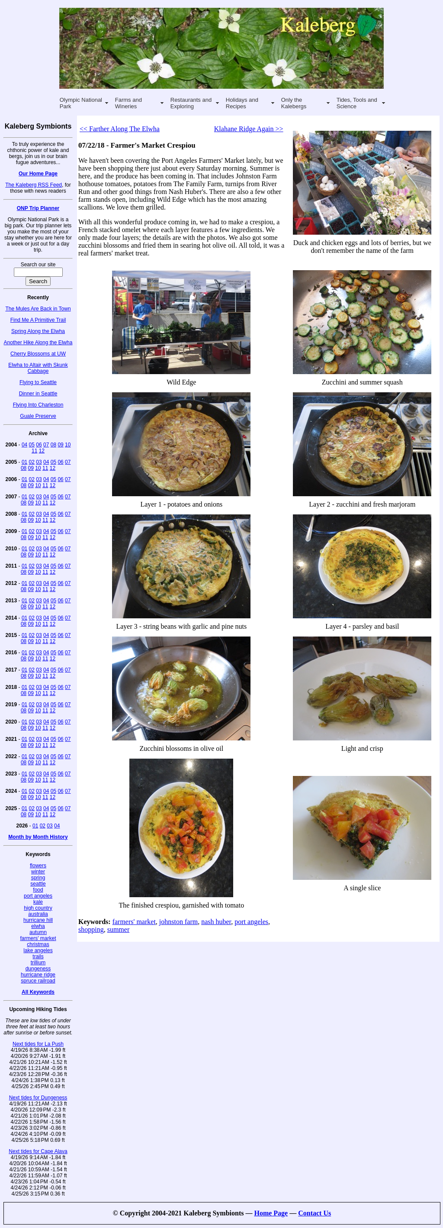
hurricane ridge (38, 975)
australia (38, 914)
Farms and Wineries (128, 103)
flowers (38, 866)
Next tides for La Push (38, 1044)
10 (68, 445)
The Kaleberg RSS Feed (33, 185)
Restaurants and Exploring (191, 103)
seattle (37, 884)
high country (38, 908)
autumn (38, 932)
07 (46, 445)
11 (34, 451)
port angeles (38, 896)
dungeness (38, 969)
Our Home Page (38, 174)
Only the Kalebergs (294, 103)
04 (24, 445)
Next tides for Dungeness (38, 1098)
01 (24, 462)
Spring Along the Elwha (38, 331)
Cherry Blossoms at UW (38, 354)
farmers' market (38, 938)
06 (39, 445)
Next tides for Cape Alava (38, 1151)
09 (60, 445)
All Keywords (38, 992)
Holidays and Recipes (242, 103)
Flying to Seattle (38, 382)
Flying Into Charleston (38, 405)
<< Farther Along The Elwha (120, 128)
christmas (38, 944)
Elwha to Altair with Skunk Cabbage (37, 368)
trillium (38, 963)
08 (53, 445)
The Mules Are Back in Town (38, 309)
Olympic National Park (81, 103)
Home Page (271, 1213)
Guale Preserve (38, 416)
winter (38, 872)
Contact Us (314, 1213)
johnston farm (178, 921)
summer (118, 929)
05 (32, 445)
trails (37, 956)
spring (38, 878)
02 (32, 462)
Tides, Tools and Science (357, 103)
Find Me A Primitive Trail (38, 320)
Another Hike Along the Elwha (38, 342)
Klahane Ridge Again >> (248, 128)
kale (38, 902)
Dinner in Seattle (38, 394)
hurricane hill (38, 920)
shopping (91, 929)
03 (39, 462)
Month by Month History (37, 837)
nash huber (216, 921)
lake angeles (37, 950)
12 (42, 451)
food (38, 890)
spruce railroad (38, 981)
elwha (38, 926)
